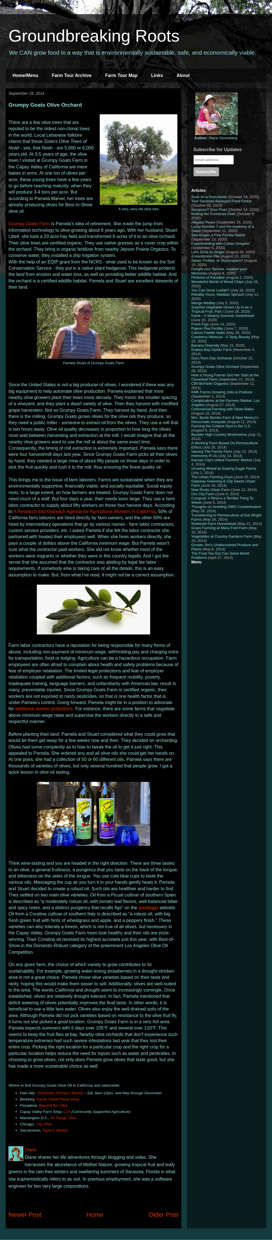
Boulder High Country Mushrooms (219, 434)
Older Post (163, 1214)
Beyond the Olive (53, 1105)
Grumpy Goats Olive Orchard (215, 366)
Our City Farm (202, 494)
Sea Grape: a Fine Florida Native (218, 235)
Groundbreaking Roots (94, 35)
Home (94, 1214)
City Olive (44, 1124)
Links (157, 75)
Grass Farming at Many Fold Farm (219, 528)
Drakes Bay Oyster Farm (211, 349)
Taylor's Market (54, 1130)
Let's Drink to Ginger (208, 252)
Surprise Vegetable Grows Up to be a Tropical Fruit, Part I (221, 309)
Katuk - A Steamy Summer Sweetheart (222, 316)
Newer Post (24, 1214)
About (183, 75)
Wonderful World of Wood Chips (217, 282)
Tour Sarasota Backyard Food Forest (221, 201)
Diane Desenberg (215, 138)
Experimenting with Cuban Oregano (220, 243)
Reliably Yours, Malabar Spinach (217, 294)
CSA (66, 1112)
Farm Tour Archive (72, 75)
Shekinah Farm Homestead (213, 524)
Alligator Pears (203, 222)
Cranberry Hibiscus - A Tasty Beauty (220, 337)
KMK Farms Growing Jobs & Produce (221, 392)
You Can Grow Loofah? (210, 290)
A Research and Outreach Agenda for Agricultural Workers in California (84, 511)
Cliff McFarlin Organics (209, 383)
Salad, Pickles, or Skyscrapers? (217, 260)
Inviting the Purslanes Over (213, 214)
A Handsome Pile (205, 256)
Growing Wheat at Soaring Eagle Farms (223, 468)
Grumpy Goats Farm (29, 223)
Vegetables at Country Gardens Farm (221, 536)
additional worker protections (44, 708)
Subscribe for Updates (218, 149)
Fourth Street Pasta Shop (57, 1099)
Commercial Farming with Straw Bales (222, 409)
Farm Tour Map (121, 75)
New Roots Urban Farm (210, 490)
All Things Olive (63, 1118)
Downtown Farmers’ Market (60, 1093)
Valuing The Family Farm (211, 451)
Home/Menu (25, 75)
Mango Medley (203, 303)
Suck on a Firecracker (209, 197)
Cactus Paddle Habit (208, 333)
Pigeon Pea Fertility (207, 328)
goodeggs (148, 907)
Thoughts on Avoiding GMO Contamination (226, 507)
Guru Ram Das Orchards (211, 358)
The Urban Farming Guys (212, 477)
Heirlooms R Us (204, 456)
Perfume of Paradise (208, 277)
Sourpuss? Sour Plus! (209, 209)
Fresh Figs (200, 324)
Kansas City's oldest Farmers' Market (221, 460)
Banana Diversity (205, 345)
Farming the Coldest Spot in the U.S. (221, 426)
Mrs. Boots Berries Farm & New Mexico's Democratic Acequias (224, 419)
